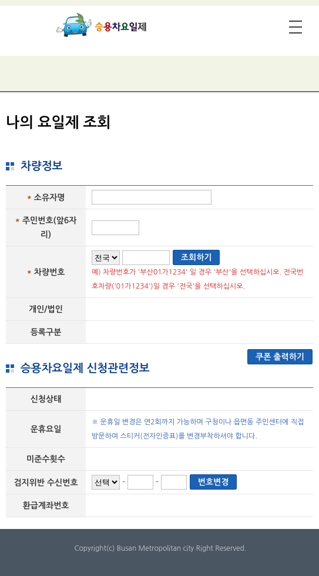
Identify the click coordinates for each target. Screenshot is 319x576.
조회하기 (196, 257)
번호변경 (213, 482)
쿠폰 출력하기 (280, 357)
